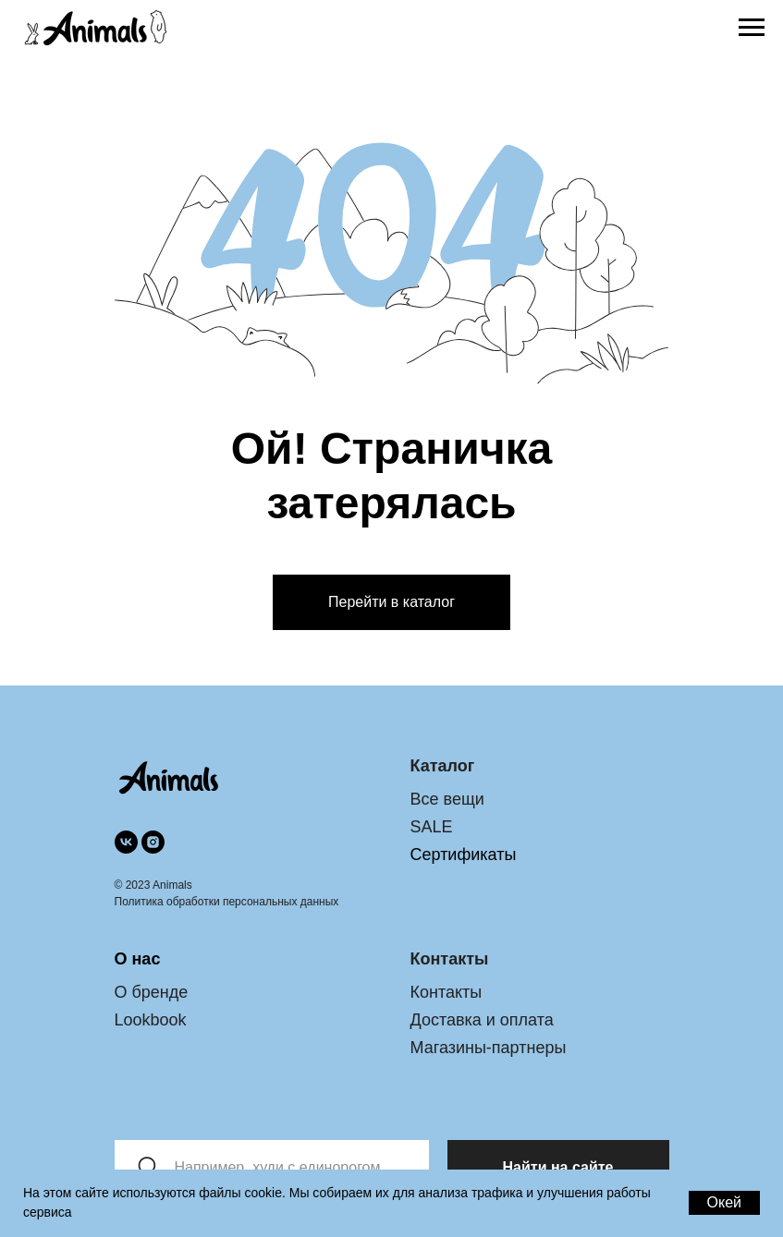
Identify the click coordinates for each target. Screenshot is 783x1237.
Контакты (446, 992)
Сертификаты (463, 854)
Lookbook (151, 1020)
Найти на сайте (558, 1167)
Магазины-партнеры (488, 1047)
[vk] (126, 842)
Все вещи (447, 799)
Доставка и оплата (482, 1020)
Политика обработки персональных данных (227, 901)
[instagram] (153, 842)
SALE (431, 827)
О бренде (152, 992)
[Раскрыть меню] (752, 27)
